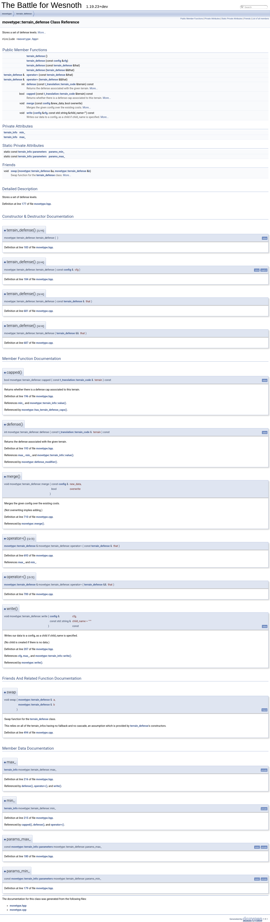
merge (30, 103)
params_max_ (57, 156)
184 (26, 279)
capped (31, 93)
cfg (65, 60)
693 (26, 555)
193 (26, 448)
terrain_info (10, 132)
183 (26, 247)
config (57, 60)
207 (26, 649)
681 (26, 310)
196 (26, 396)
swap (14, 171)
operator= (32, 74)
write (29, 112)
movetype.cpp (44, 310)
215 (26, 817)
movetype (7, 14)
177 (24, 203)
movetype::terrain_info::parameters (32, 846)
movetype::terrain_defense (34, 171)
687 (26, 342)
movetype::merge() (33, 523)
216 (26, 779)
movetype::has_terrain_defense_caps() (44, 409)
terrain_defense (24, 14)
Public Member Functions (191, 18)
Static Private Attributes (231, 18)
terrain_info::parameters (32, 151)
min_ (22, 132)
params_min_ (56, 151)
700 (26, 594)
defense (31, 84)
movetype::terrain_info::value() (48, 403)
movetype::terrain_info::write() (53, 655)
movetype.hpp (27, 39)
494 (26, 732)
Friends (247, 18)
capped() (27, 824)
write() (57, 786)
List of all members (260, 18)
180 (26, 856)
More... (42, 32)
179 (26, 888)
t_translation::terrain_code (60, 84)
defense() (27, 786)
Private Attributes (212, 18)
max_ (23, 137)
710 (26, 516)
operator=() (40, 786)
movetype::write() (32, 662)
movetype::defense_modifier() (39, 461)
